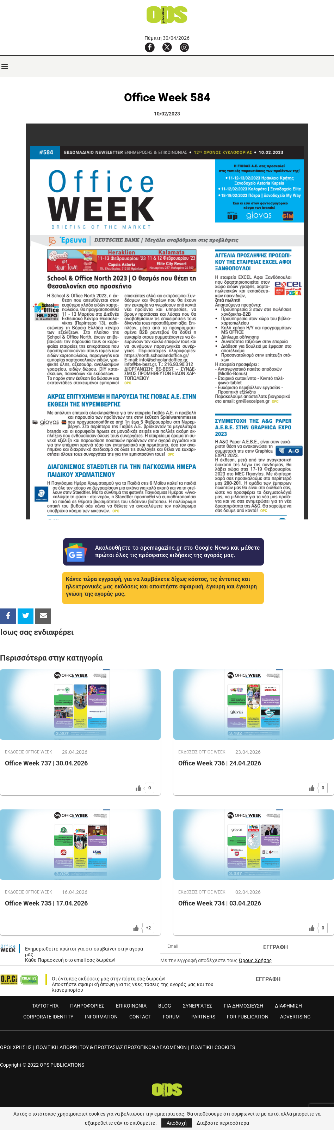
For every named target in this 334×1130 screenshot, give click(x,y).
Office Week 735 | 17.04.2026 (46, 903)
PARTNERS (203, 1016)
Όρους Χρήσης (255, 960)
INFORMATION (101, 1016)
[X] (167, 47)
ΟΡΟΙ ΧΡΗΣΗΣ (16, 1047)
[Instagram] (184, 47)
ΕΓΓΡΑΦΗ (275, 947)
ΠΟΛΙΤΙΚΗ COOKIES (213, 1047)
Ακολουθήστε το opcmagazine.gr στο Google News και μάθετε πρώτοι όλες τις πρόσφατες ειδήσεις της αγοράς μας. (177, 551)
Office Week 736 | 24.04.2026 (219, 763)
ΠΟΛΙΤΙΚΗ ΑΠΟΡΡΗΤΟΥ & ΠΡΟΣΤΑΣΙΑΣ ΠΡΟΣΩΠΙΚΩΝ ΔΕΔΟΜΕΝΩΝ (111, 1047)
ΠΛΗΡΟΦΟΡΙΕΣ (87, 1006)
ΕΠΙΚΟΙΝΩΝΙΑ (131, 1006)
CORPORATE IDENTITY (48, 1016)
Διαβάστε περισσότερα (223, 1122)
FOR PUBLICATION (247, 1016)
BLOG (164, 1006)
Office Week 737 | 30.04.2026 (46, 763)
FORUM (171, 1016)
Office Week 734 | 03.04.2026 (219, 903)
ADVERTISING (295, 1016)
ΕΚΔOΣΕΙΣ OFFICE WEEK (29, 752)
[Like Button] (138, 788)
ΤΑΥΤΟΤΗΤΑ (45, 1006)
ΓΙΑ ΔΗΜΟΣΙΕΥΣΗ (243, 1006)
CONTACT (140, 1016)
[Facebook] (149, 47)
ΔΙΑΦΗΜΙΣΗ (288, 1006)
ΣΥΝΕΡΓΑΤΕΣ (197, 1006)
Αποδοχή (177, 1123)
